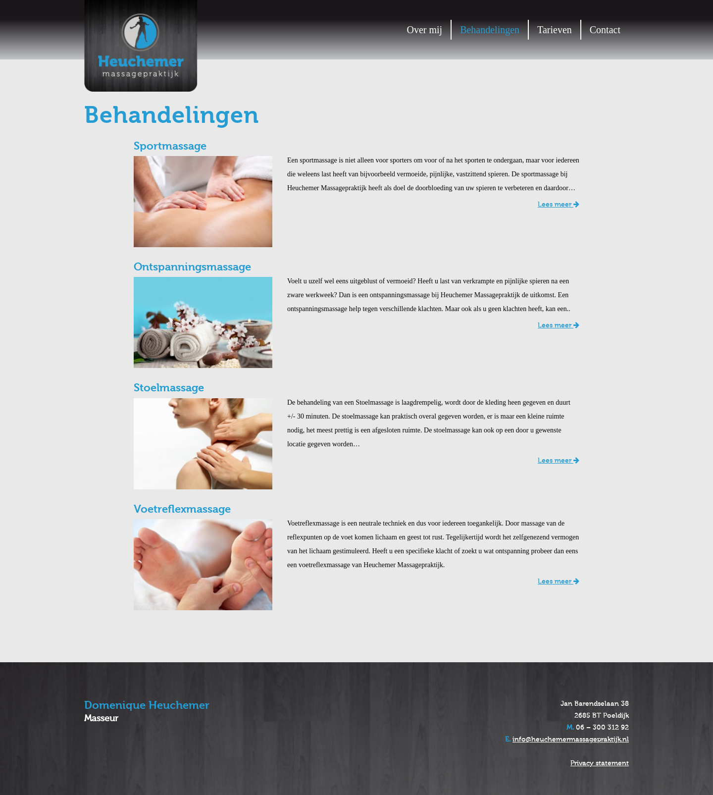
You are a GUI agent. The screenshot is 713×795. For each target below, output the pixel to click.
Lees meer (558, 205)
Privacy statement (599, 763)
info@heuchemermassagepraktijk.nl (570, 739)
